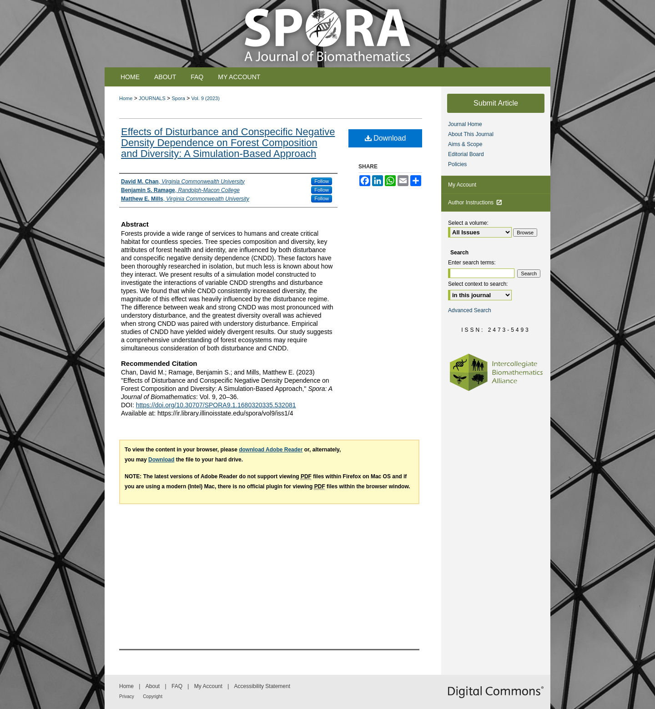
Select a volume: (468, 223)
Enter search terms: (472, 262)
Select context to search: (478, 284)
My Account (462, 185)
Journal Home (465, 124)
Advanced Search (469, 310)
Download (385, 138)
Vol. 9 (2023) (205, 98)
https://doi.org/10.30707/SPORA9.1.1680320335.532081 (216, 405)
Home (125, 98)
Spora (178, 98)
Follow (321, 181)
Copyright (152, 696)
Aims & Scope (465, 144)
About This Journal (471, 134)
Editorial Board (466, 154)
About (153, 686)
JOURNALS (152, 98)
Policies (457, 164)
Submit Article (496, 103)
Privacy (126, 696)
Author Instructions (475, 202)
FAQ (176, 686)
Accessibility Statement (262, 686)
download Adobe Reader (270, 449)
